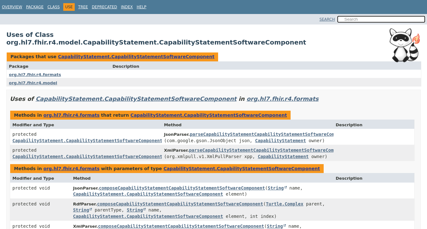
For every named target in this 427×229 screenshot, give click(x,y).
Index (127, 7)
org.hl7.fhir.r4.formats (35, 74)
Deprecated (104, 7)
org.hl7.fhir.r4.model (33, 82)
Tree (83, 7)
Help (142, 7)
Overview (12, 7)
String (276, 188)
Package (35, 7)
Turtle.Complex (284, 203)
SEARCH (327, 19)
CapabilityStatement (280, 140)
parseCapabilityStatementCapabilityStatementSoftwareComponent (270, 134)
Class (53, 7)
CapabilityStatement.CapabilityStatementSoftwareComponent (136, 56)
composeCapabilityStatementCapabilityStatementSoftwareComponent (182, 188)
